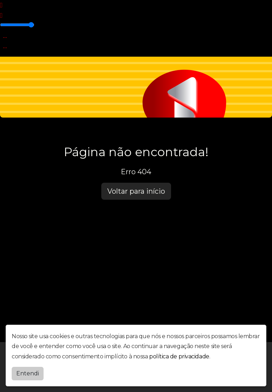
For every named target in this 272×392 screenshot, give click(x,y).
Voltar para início (136, 191)
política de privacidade (179, 356)
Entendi (27, 373)
